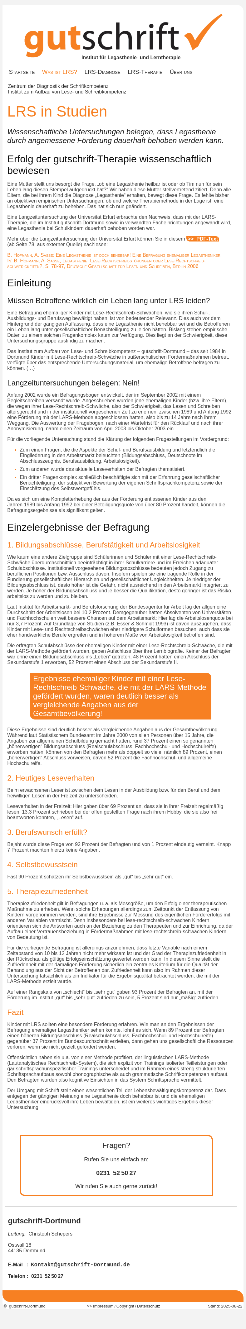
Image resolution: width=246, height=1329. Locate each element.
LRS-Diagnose (102, 72)
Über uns (181, 72)
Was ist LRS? (59, 72)
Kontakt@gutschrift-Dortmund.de (80, 1265)
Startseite (22, 72)
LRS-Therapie (145, 72)
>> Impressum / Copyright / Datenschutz (123, 1306)
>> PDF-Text (202, 238)
